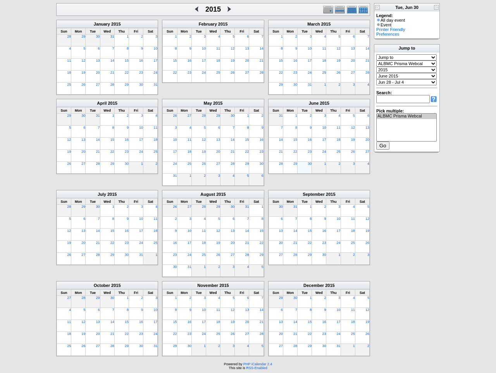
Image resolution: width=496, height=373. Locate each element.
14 (112, 60)
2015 (116, 24)
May (208, 103)
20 (98, 72)
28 (69, 36)
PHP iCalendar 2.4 (257, 364)
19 (83, 72)
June (314, 103)
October (102, 285)
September (314, 194)
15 (127, 60)
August (207, 194)
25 (69, 84)
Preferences (387, 34)
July (102, 194)
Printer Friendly (390, 29)
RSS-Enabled (256, 368)
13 (98, 60)
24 (155, 72)
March (313, 24)
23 (141, 72)
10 (155, 48)
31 (112, 36)
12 (83, 60)
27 (98, 84)
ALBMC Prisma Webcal (406, 116)
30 (98, 36)
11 (69, 60)
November (207, 285)
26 (83, 84)
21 (112, 72)
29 (83, 36)
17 (155, 60)
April (102, 103)
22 (127, 72)
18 (69, 72)
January (102, 24)
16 (141, 60)
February (208, 24)
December (313, 285)
